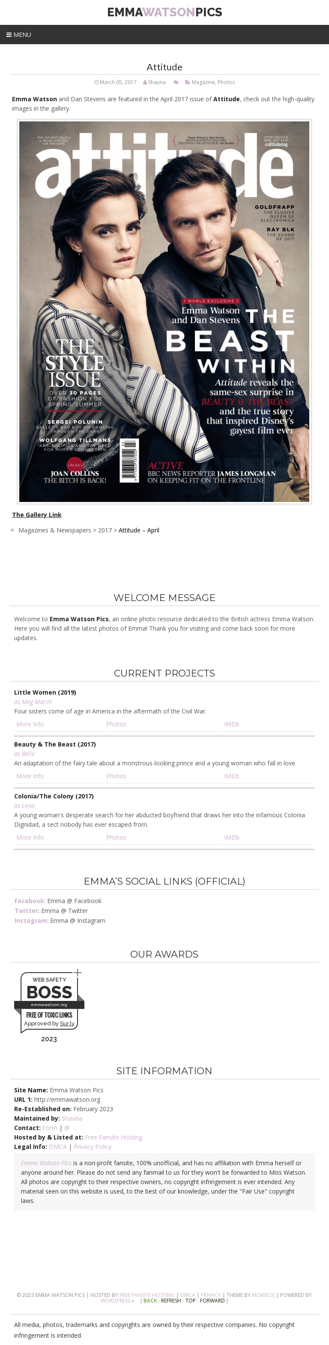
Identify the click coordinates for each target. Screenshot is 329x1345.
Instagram (31, 920)
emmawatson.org (49, 1004)
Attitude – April (139, 530)
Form (49, 1128)
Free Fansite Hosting (113, 1137)
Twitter (26, 911)
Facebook (29, 901)
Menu (18, 34)
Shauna (157, 82)
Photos (226, 82)
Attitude (164, 67)
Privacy (211, 1295)
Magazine (203, 82)
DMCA (58, 1146)
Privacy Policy (92, 1146)
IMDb (231, 724)
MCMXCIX (263, 1295)
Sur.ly (67, 1023)
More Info (30, 724)
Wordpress (115, 1300)
